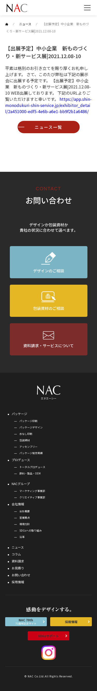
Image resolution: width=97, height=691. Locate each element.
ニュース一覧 (48, 127)
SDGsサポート (48, 636)
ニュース (18, 547)
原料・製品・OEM (30, 473)
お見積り (18, 568)
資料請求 (18, 561)
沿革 (22, 537)
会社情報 (18, 504)
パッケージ (19, 413)
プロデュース (21, 459)
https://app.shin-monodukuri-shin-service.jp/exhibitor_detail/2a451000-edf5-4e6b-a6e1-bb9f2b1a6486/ (48, 105)
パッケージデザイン (31, 427)
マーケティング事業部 (32, 491)
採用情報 (18, 582)
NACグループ (21, 483)
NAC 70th (26, 621)
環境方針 (24, 524)
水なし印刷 (25, 434)
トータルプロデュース (32, 467)
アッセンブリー (28, 446)
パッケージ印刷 (28, 421)
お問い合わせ (21, 575)
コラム (16, 554)
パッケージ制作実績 (31, 453)
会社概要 (24, 511)
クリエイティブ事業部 (32, 497)
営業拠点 (24, 517)
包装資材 (24, 440)
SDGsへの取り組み (30, 530)
